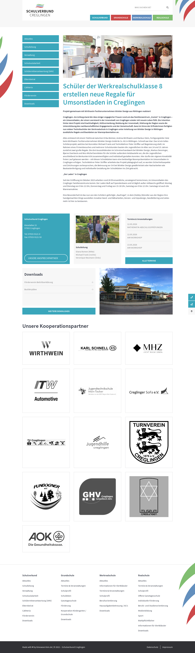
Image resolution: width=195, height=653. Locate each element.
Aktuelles (28, 38)
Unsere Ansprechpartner (43, 258)
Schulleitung (30, 46)
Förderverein (30, 95)
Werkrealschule (142, 17)
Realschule (163, 17)
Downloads (29, 103)
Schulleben (66, 595)
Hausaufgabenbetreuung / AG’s (114, 605)
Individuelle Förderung (148, 600)
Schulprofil (66, 590)
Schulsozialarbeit (32, 63)
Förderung (66, 605)
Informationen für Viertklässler (114, 585)
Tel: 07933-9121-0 (32, 234)
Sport (140, 615)
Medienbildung (145, 610)
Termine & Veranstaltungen (73, 585)
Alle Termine (149, 260)
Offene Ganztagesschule (149, 595)
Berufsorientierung (108, 600)
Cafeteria (28, 87)
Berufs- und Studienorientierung (153, 605)
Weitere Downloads (59, 311)
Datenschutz (152, 647)
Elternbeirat (29, 79)
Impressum (167, 647)
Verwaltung (29, 55)
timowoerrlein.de (44, 647)
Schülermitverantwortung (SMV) (39, 71)
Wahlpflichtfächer (146, 620)
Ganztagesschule (68, 600)
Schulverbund (100, 17)
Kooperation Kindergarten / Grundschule (73, 612)
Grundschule (121, 17)
